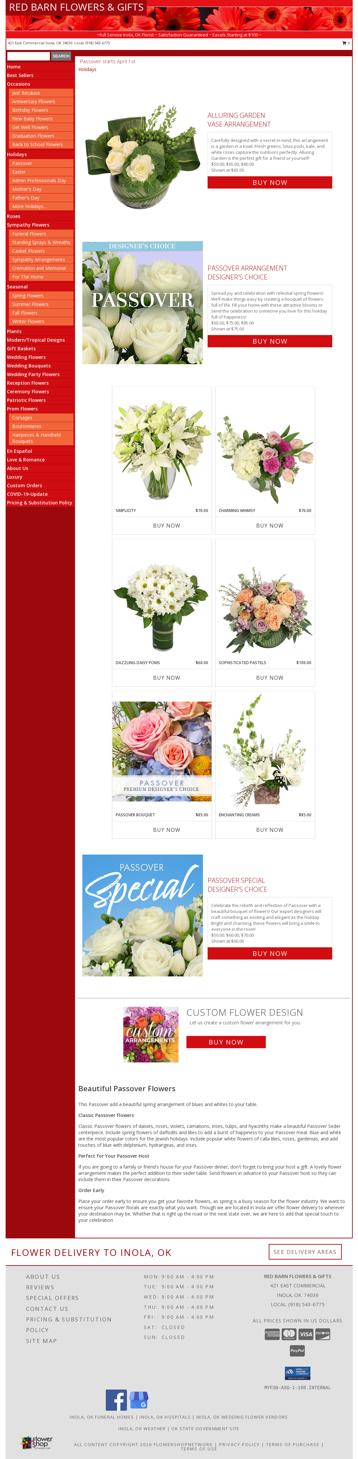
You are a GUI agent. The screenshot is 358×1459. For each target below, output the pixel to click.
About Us (17, 468)
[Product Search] (28, 56)
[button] (297, 1373)
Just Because (26, 93)
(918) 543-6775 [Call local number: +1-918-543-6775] (98, 42)
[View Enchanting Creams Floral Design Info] (265, 751)
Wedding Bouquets (29, 366)
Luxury (14, 477)
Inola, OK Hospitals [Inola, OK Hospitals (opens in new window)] (165, 1417)
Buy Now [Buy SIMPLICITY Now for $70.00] (166, 525)
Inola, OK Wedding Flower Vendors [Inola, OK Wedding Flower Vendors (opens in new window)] (242, 1417)
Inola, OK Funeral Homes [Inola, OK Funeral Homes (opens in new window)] (102, 1417)
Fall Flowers (25, 313)
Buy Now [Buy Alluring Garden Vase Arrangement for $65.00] (270, 182)
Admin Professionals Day (39, 180)
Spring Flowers (28, 295)
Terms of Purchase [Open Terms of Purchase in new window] (293, 1444)
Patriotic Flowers (26, 400)
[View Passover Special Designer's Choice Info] (143, 915)
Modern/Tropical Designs (36, 340)
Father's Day (25, 197)
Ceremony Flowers (28, 391)
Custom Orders (24, 485)
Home (13, 67)
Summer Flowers (30, 304)
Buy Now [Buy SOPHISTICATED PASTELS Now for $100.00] (270, 677)
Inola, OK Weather (142, 1429)
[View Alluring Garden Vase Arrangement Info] (143, 147)
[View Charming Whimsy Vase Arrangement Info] (265, 447)
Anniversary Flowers (33, 101)
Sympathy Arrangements (38, 259)
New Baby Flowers (32, 118)
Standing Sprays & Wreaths (41, 242)
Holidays (17, 154)
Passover (22, 163)
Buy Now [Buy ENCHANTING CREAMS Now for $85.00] (270, 830)
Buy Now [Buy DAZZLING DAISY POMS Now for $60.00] (166, 677)
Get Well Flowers (30, 127)
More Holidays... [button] (29, 206)
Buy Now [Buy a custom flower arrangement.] (226, 1042)
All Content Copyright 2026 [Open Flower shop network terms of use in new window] (113, 1444)
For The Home (28, 277)
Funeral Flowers (29, 234)
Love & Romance (26, 459)
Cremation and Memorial (39, 268)
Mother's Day (26, 189)
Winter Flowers (28, 321)
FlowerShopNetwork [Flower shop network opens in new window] (183, 1444)
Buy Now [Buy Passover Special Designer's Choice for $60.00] (270, 953)
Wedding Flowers (26, 357)
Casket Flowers (28, 251)
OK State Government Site (205, 1429)
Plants (14, 331)
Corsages (22, 417)
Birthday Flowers (30, 110)
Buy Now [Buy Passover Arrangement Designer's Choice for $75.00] (270, 341)
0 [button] (346, 42)
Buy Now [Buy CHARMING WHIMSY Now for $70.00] (270, 525)
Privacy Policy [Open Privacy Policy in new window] (239, 1444)
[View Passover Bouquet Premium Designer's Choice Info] (162, 751)
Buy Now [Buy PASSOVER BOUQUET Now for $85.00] (166, 830)
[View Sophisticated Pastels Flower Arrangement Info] (265, 599)
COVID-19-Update (27, 494)
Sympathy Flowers (28, 225)
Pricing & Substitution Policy (39, 502)
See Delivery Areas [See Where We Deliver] (305, 1252)
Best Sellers (20, 75)
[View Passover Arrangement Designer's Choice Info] (143, 303)
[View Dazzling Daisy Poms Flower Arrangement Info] (162, 599)
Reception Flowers (28, 383)
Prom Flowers (22, 409)
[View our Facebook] (116, 1409)
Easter (19, 172)
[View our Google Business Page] (138, 1409)
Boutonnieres (26, 426)
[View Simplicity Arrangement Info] (162, 447)
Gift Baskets (21, 348)
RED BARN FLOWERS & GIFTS (76, 7)
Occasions (18, 84)
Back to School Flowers (37, 144)
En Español (19, 451)
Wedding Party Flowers (33, 374)
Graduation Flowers (33, 136)
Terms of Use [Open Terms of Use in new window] (199, 1449)
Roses (13, 216)
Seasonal (17, 286)
